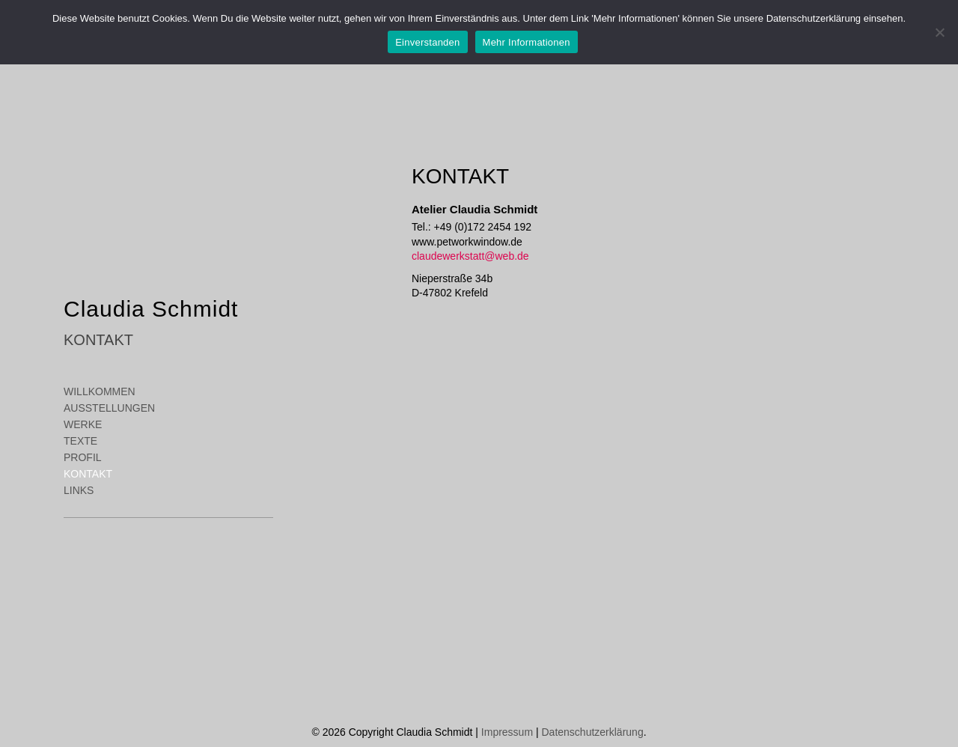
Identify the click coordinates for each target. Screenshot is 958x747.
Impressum (507, 732)
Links (79, 490)
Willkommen (99, 391)
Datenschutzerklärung (592, 732)
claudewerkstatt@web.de (470, 256)
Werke (83, 424)
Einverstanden (427, 42)
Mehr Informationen (526, 42)
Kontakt (88, 474)
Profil (83, 457)
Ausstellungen (109, 408)
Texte (80, 441)
